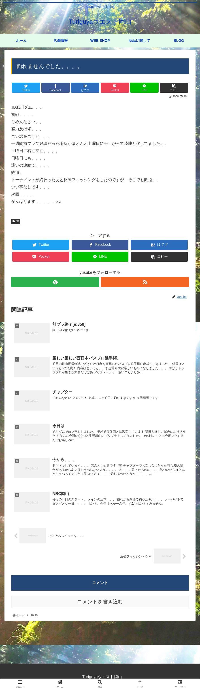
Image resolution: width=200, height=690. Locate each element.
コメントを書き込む (100, 602)
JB (16, 221)
